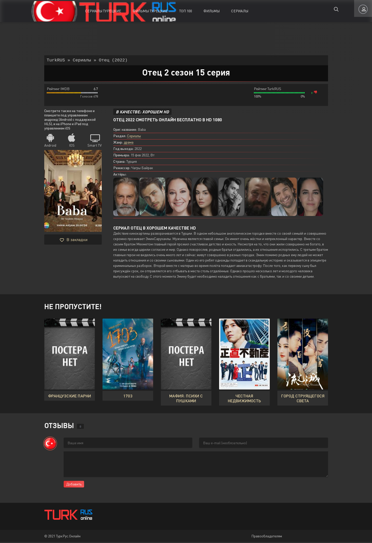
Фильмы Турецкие (150, 11)
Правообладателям (266, 537)
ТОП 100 (185, 11)
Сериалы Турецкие (103, 11)
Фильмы (212, 11)
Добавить (74, 485)
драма (128, 143)
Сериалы (239, 11)
